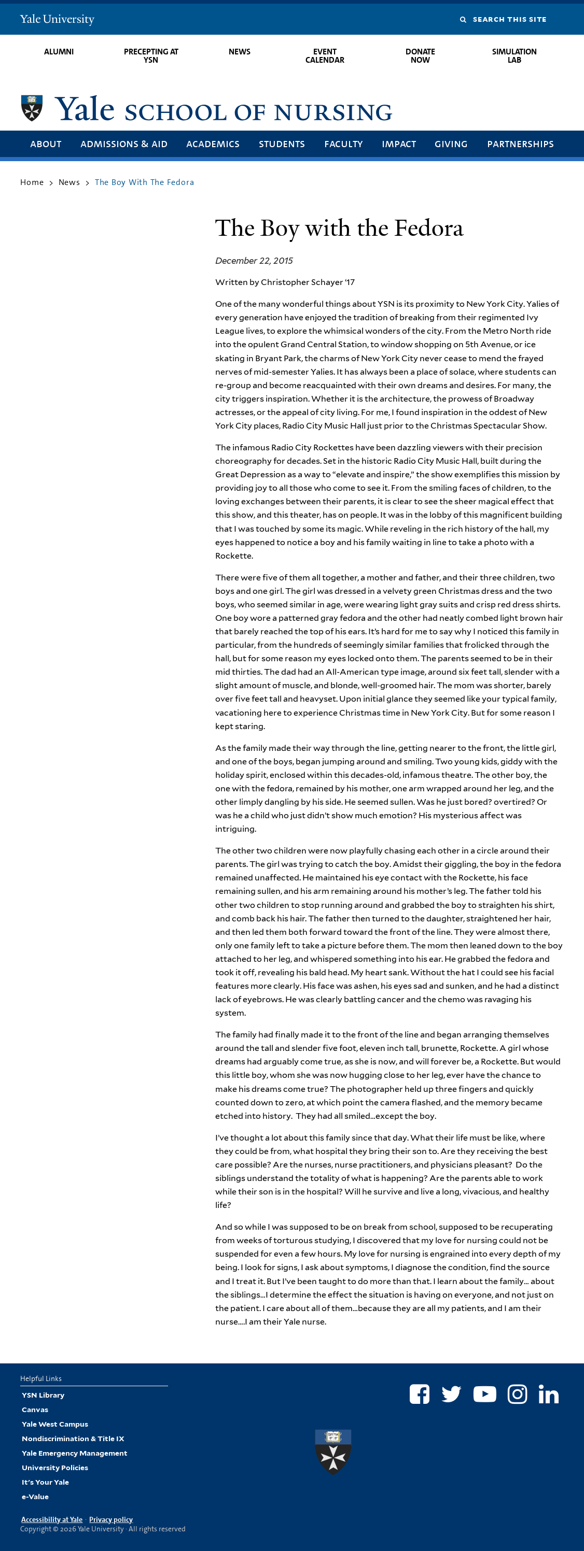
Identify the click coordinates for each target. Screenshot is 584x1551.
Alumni (59, 51)
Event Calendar (324, 55)
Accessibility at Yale (51, 1519)
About (45, 143)
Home (32, 182)
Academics (213, 143)
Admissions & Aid (124, 143)
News (240, 51)
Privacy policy (111, 1519)
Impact (399, 143)
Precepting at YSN (151, 55)
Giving (451, 143)
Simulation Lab (514, 55)
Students (282, 143)
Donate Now (420, 55)
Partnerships (520, 143)
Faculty (343, 143)
